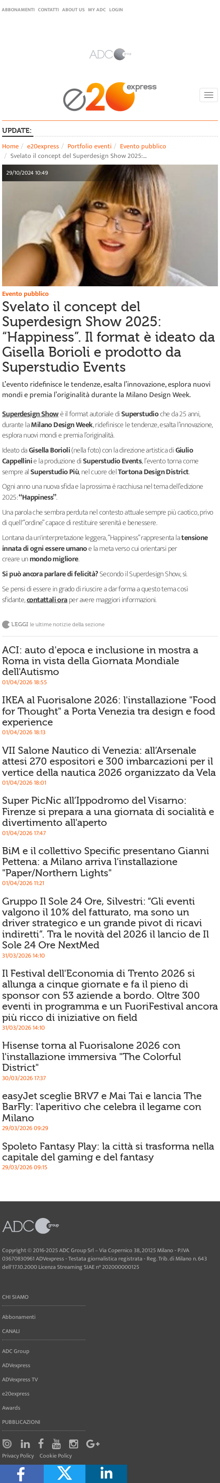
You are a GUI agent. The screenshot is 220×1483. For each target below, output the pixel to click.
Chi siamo (15, 1297)
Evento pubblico (143, 146)
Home (10, 146)
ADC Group (15, 1351)
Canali (11, 1331)
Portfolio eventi (90, 146)
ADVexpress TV (20, 1379)
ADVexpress (16, 1365)
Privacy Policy (18, 1456)
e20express (43, 146)
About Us (73, 9)
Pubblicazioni (21, 1422)
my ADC (97, 9)
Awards (11, 1408)
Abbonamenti (18, 9)
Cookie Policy (56, 1456)
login (116, 9)
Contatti (48, 9)
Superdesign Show (30, 414)
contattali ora (47, 600)
